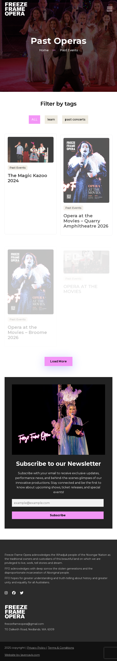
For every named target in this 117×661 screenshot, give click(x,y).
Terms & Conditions (61, 647)
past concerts (75, 119)
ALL (34, 119)
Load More (58, 361)
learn (51, 119)
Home (44, 50)
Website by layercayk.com (22, 655)
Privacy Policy (36, 647)
